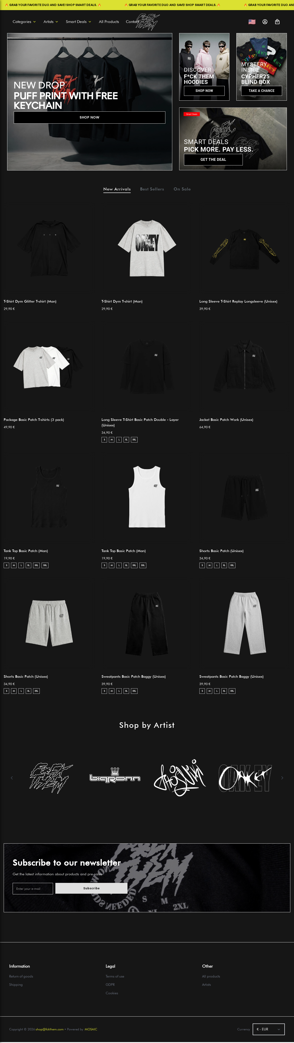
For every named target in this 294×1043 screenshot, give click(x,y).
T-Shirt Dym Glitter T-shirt (30, 302)
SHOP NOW (89, 117)
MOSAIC (91, 1030)
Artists (206, 986)
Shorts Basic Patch (221, 552)
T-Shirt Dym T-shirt (122, 302)
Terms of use (115, 977)
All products (211, 977)
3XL (45, 566)
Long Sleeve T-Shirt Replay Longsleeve (238, 302)
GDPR (110, 986)
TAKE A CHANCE (261, 91)
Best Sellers (152, 189)
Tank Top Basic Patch (26, 552)
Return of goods (21, 977)
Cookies (112, 994)
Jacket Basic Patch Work (226, 420)
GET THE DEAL (213, 159)
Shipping (16, 986)
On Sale (186, 189)
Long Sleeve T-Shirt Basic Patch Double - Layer (140, 423)
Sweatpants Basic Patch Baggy (134, 677)
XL (126, 440)
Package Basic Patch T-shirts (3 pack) (34, 420)
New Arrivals (113, 189)
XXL (134, 440)
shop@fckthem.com (50, 1030)
